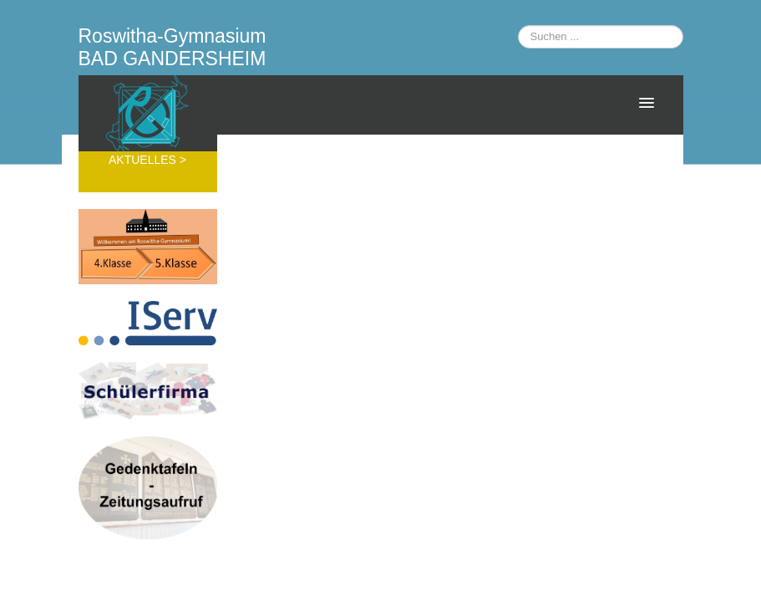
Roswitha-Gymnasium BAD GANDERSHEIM (172, 47)
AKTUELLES (144, 159)
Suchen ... (518, 25)
